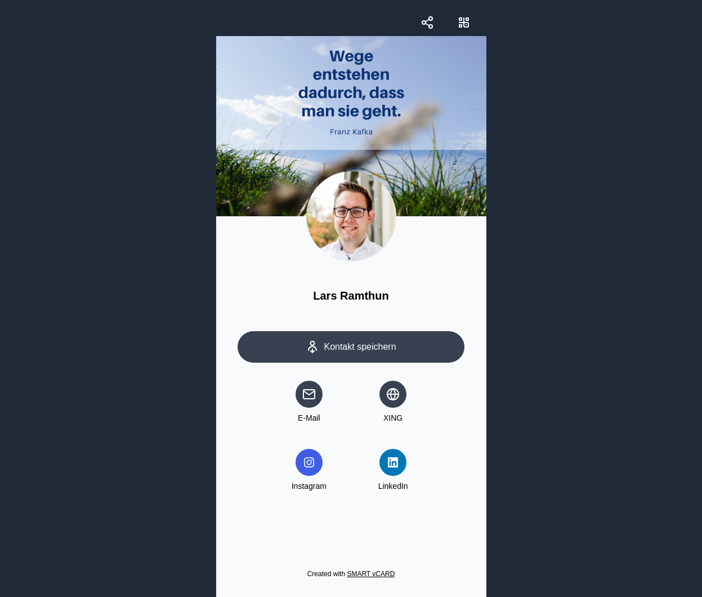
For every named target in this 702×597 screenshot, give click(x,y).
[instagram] (309, 462)
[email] (309, 394)
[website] (392, 394)
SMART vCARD (371, 574)
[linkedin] (392, 462)
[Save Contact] (351, 347)
